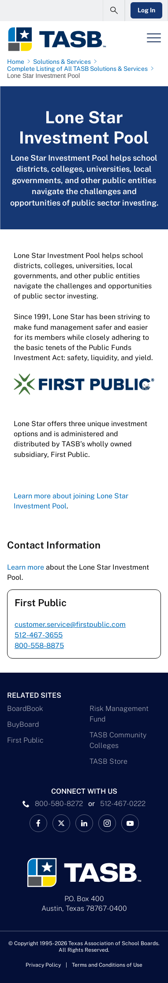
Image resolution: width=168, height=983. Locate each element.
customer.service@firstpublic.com (70, 624)
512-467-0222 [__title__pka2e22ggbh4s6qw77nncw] (123, 803)
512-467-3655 (39, 635)
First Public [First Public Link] (25, 740)
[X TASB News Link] (61, 823)
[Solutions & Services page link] (63, 61)
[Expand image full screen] (146, 387)
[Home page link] (17, 61)
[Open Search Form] (114, 10)
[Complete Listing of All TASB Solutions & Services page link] (79, 68)
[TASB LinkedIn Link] (84, 823)
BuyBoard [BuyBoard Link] (23, 724)
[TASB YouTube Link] (130, 823)
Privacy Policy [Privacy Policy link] (43, 965)
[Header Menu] (154, 37)
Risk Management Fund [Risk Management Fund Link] (119, 713)
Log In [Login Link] (146, 10)
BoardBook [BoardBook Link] (25, 708)
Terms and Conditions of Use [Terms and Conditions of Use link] (107, 965)
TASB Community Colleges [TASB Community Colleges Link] (118, 740)
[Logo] (56, 39)
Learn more (25, 567)
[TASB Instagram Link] (107, 823)
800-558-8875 (39, 645)
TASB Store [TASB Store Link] (108, 761)
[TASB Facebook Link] (38, 823)
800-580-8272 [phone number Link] (59, 803)
